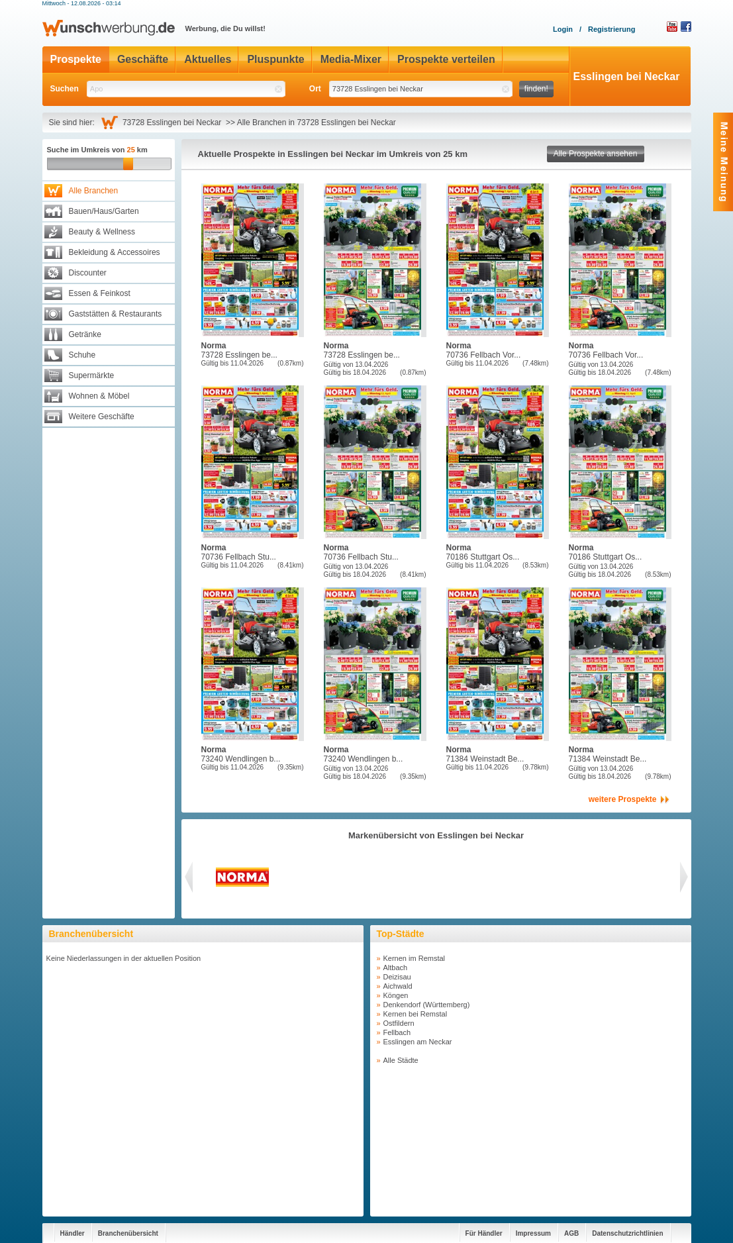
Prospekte (75, 59)
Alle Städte (400, 1060)
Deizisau (397, 977)
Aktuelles (207, 59)
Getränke (85, 334)
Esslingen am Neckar (417, 1042)
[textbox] (186, 89)
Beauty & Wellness (102, 231)
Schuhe (82, 355)
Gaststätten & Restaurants (115, 314)
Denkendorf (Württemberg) (426, 1005)
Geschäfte (142, 59)
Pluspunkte (275, 59)
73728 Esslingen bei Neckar (174, 122)
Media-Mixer (350, 59)
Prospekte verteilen (446, 59)
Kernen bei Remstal (415, 1014)
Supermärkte (92, 375)
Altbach (395, 967)
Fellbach (397, 1032)
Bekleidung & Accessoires (114, 252)
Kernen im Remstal (414, 958)
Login (563, 29)
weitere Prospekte (623, 799)
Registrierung (612, 29)
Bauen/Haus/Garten (104, 211)
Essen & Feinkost (99, 293)
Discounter (88, 272)
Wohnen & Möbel (99, 396)
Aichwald (398, 986)
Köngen (396, 995)
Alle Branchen (94, 190)
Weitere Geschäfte (101, 416)
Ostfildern (399, 1023)
